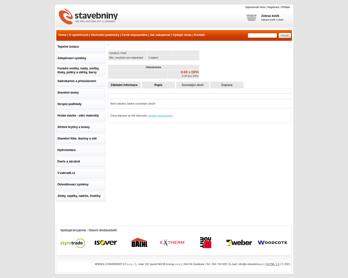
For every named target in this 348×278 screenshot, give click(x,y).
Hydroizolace (67, 150)
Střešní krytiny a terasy (74, 127)
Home (62, 35)
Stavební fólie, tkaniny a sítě (77, 138)
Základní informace (124, 85)
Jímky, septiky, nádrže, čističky (79, 196)
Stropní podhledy (70, 104)
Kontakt (199, 35)
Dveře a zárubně (69, 161)
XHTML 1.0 (272, 264)
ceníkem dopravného (160, 115)
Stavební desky (68, 92)
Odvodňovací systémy (73, 184)
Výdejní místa (182, 35)
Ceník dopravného (134, 35)
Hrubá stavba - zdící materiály (78, 115)
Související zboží (193, 85)
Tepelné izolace (68, 46)
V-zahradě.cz (66, 173)
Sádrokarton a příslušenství (77, 81)
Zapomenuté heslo (255, 7)
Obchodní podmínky (105, 35)
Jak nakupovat (160, 35)
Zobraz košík (270, 16)
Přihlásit (285, 7)
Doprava (226, 85)
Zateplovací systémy (72, 58)
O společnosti (78, 35)
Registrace (273, 7)
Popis (158, 85)
